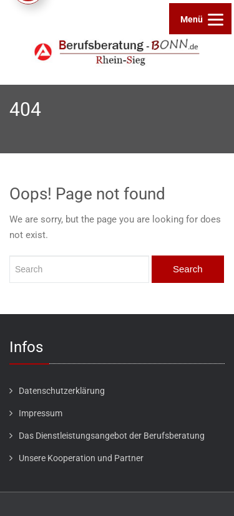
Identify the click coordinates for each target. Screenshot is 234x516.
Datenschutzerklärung (62, 391)
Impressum (40, 413)
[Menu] (200, 18)
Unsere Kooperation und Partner (81, 458)
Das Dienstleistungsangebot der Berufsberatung (112, 436)
